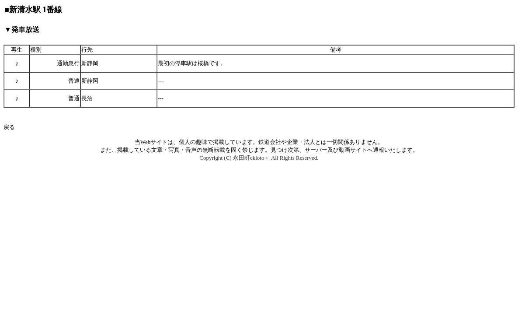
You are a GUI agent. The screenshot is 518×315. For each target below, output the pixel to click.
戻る (9, 127)
